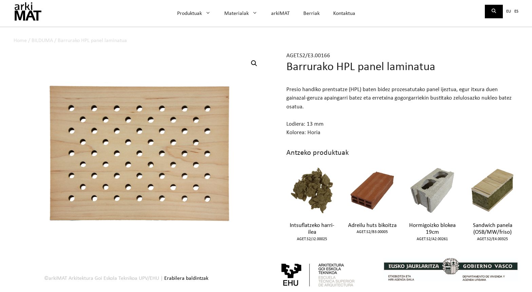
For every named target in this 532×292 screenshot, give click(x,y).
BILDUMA (42, 40)
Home (20, 40)
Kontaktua (344, 13)
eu (508, 11)
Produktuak (197, 13)
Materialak (244, 13)
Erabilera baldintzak (186, 278)
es (516, 11)
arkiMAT (280, 13)
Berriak (311, 13)
